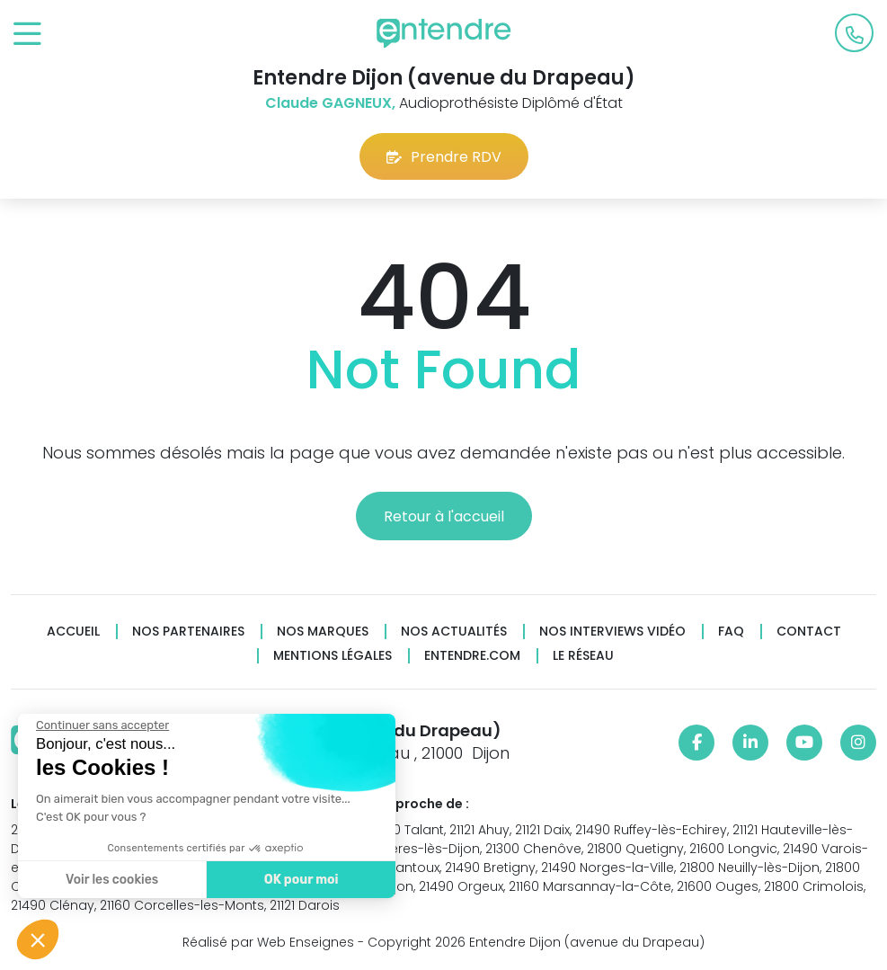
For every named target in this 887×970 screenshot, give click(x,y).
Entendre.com (472, 655)
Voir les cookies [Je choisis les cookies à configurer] (111, 879)
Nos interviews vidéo (612, 631)
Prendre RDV (443, 157)
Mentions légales (332, 655)
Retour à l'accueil (444, 516)
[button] (37, 939)
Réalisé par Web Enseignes (268, 942)
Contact (808, 631)
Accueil (73, 631)
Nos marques (322, 631)
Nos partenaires (188, 631)
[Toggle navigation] (27, 34)
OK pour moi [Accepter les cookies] (300, 879)
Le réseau (583, 655)
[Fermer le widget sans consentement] (101, 725)
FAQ (731, 631)
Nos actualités (454, 631)
